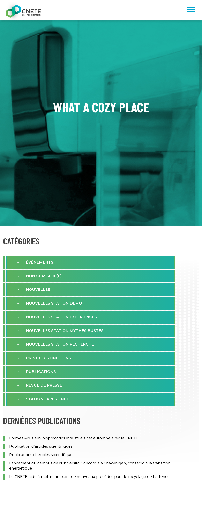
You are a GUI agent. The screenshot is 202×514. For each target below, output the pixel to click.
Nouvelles (38, 289)
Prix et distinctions (48, 358)
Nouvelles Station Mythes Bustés (65, 331)
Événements (39, 262)
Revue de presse (44, 385)
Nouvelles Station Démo (54, 303)
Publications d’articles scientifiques (41, 455)
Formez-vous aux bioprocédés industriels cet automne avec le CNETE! (74, 438)
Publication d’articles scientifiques (41, 446)
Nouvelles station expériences (61, 317)
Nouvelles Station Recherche (60, 344)
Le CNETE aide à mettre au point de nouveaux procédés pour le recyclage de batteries (89, 476)
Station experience (47, 399)
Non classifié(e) (44, 276)
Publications (41, 372)
